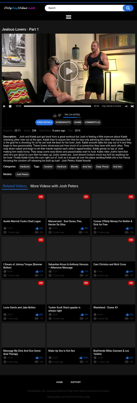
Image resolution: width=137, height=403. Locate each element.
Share (77, 122)
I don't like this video (59, 115)
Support (75, 382)
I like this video (55, 115)
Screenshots (63, 122)
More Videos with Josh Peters (54, 186)
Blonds (74, 166)
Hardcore (25, 166)
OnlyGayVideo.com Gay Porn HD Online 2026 (68, 397)
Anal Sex (87, 166)
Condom (48, 166)
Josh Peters (22, 174)
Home (59, 382)
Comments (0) (92, 122)
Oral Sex (117, 166)
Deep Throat (102, 166)
